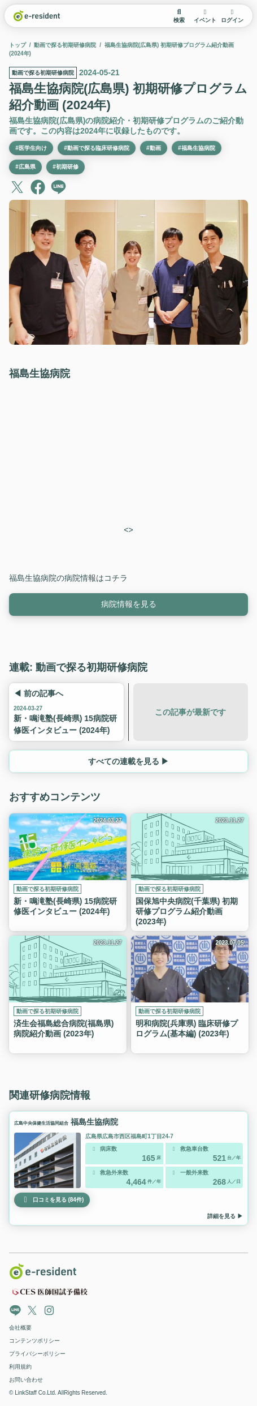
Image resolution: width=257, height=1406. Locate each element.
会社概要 (20, 1327)
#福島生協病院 (196, 148)
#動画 (153, 148)
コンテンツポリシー (34, 1341)
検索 (179, 15)
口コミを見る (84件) (52, 1200)
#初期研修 (65, 167)
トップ (17, 45)
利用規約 (20, 1367)
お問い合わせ (26, 1380)
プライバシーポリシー (37, 1354)
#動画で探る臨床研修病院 (97, 148)
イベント (205, 15)
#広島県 (25, 167)
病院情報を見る (128, 603)
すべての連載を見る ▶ (128, 761)
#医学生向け (31, 148)
